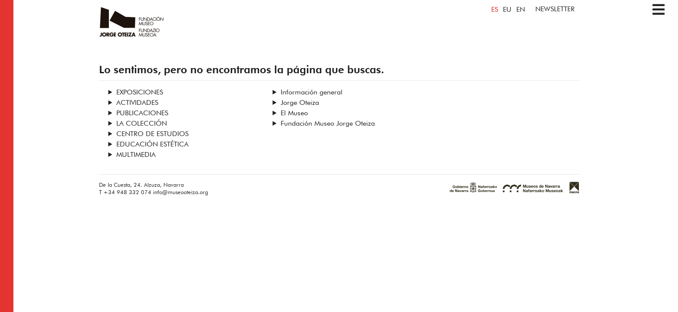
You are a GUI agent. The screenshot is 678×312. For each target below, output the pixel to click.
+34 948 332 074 (127, 192)
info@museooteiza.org (180, 192)
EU (507, 9)
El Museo (294, 113)
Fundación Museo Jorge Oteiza (328, 123)
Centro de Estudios (152, 134)
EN (520, 9)
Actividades (137, 103)
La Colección (141, 123)
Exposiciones (139, 92)
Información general (311, 92)
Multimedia (136, 155)
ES (494, 9)
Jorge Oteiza (300, 103)
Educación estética (152, 144)
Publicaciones (142, 113)
